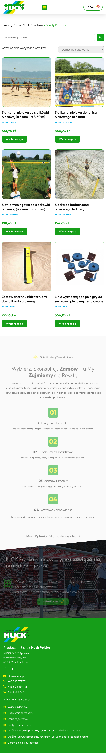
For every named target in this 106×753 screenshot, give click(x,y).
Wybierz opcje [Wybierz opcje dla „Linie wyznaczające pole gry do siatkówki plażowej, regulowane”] (67, 323)
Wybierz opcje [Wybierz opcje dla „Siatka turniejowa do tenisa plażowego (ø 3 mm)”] (67, 139)
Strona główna (11, 25)
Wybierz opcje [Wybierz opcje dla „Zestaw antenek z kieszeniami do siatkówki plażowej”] (14, 323)
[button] (44, 7)
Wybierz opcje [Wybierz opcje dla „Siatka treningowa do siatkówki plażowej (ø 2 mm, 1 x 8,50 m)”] (14, 231)
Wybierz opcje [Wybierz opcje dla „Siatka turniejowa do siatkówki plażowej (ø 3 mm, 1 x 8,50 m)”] (14, 139)
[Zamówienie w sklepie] (81, 49)
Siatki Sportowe (33, 25)
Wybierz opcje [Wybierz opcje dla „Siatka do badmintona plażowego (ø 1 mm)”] (67, 231)
